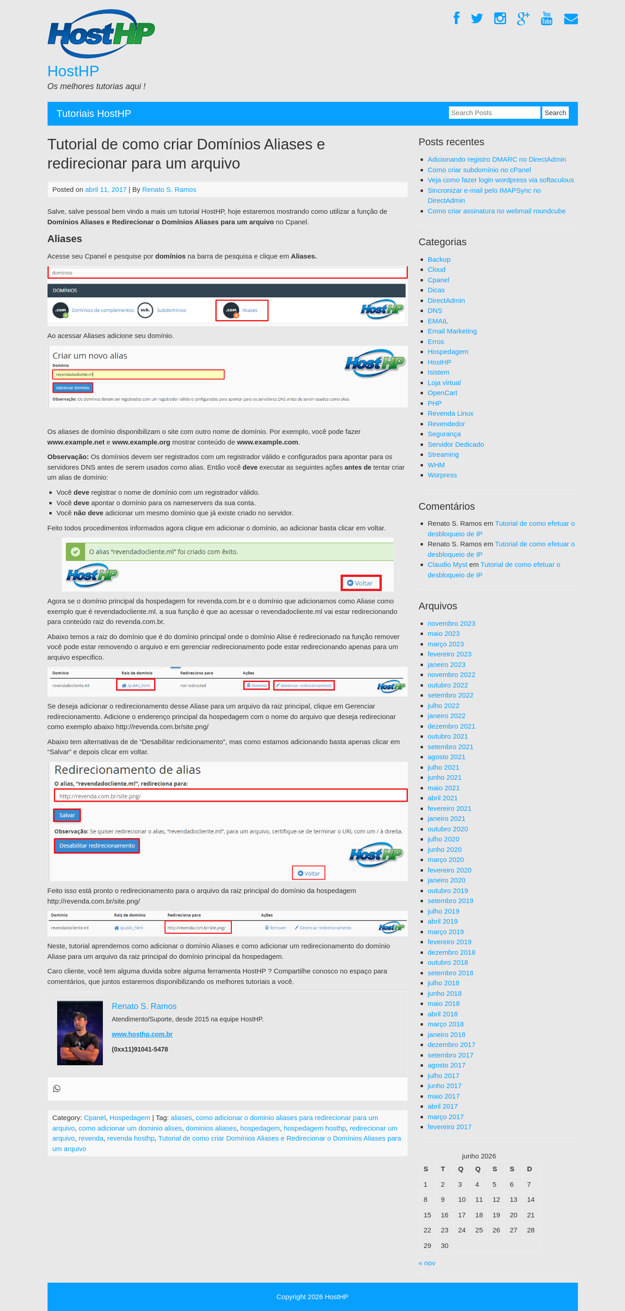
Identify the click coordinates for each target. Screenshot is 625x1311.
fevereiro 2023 (450, 654)
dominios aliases (211, 1128)
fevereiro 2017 (450, 1127)
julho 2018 (443, 983)
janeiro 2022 (447, 715)
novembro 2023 (451, 623)
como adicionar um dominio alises (130, 1128)
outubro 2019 (448, 890)
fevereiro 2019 (450, 942)
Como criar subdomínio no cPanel (479, 170)
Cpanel (95, 1117)
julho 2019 (443, 911)
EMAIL (438, 321)
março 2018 (446, 1024)
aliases (181, 1117)
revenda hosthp (131, 1138)
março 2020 (446, 859)
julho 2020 (443, 839)
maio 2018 (444, 1003)
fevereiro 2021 (450, 808)
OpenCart (443, 392)
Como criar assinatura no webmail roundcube (497, 211)
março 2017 (446, 1117)
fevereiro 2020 (450, 870)
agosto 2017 (447, 1065)
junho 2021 (445, 777)
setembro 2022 (451, 695)
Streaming (443, 454)
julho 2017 (443, 1075)
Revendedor (446, 424)
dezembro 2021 (451, 726)
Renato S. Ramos (169, 189)
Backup (439, 259)
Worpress (442, 475)
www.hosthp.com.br (142, 1034)
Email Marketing (452, 331)
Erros (436, 341)
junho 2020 (445, 849)
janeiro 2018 (447, 1034)
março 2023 (446, 644)
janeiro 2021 (447, 818)
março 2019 (446, 932)
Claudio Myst (448, 564)
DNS (435, 310)
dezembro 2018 (451, 952)
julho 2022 (443, 705)
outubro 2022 (448, 685)
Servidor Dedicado (456, 444)
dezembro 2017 (451, 1044)
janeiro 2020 (447, 880)
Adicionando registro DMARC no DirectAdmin (497, 159)
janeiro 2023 (447, 664)
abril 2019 (443, 921)
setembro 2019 (451, 900)
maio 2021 (444, 788)
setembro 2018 (451, 973)
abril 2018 (443, 1014)
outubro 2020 (448, 829)
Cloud (437, 269)
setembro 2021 (451, 747)
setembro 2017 (451, 1055)
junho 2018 (445, 993)
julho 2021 (443, 767)
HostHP (74, 71)
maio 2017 (444, 1096)
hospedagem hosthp (315, 1128)
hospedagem (260, 1128)
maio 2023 (444, 633)
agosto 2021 (447, 757)
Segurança (444, 434)
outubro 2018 (448, 962)
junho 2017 (445, 1085)
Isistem (439, 372)
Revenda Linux (451, 413)
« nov (427, 1263)
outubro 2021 (448, 736)
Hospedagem (130, 1117)
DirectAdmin (446, 300)
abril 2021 (443, 798)
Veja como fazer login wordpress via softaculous (501, 180)
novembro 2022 (451, 674)
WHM (436, 465)
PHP (435, 403)
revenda (91, 1138)
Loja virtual (444, 382)
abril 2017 (443, 1106)
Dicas (436, 290)
